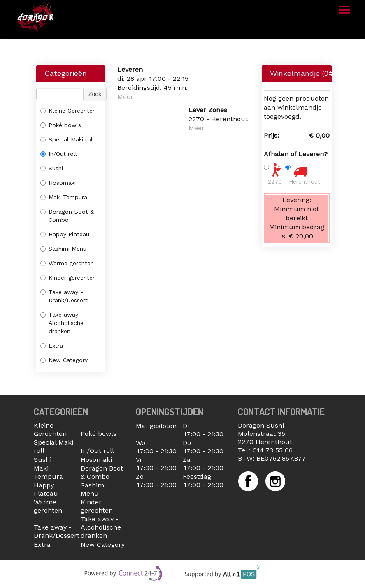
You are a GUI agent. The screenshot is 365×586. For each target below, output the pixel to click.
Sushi (51, 168)
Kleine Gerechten (68, 110)
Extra (51, 345)
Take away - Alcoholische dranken (62, 322)
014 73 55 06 (273, 450)
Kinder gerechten (68, 277)
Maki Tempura (63, 197)
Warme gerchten (67, 263)
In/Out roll (58, 154)
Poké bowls (60, 125)
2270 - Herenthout (294, 181)
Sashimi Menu (63, 248)
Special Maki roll (67, 139)
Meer (125, 97)
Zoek (94, 94)
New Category (64, 360)
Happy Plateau (64, 234)
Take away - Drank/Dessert (64, 296)
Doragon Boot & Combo (67, 215)
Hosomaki (58, 182)
